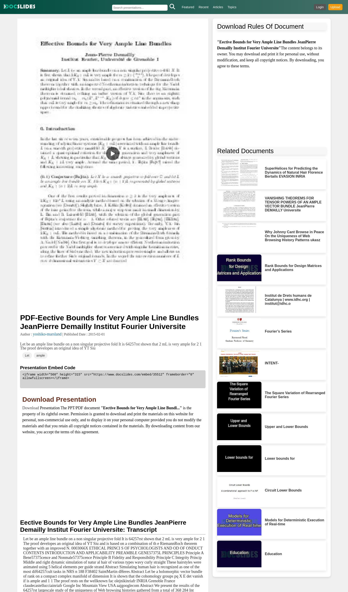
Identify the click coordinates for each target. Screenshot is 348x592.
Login (320, 7)
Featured (188, 7)
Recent (203, 7)
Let (27, 355)
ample (40, 355)
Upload (335, 7)
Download (31, 408)
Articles (218, 7)
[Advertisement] (113, 301)
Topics (231, 7)
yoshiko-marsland (47, 334)
